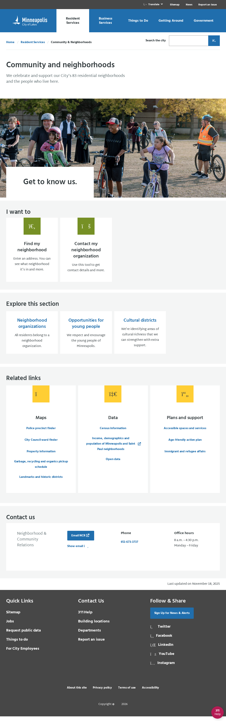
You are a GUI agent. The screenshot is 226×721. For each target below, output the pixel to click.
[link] (153, 4)
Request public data (23, 635)
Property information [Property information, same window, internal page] (41, 455)
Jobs (10, 626)
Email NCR (78, 540)
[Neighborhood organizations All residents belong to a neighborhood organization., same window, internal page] (32, 336)
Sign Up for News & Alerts (172, 617)
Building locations (93, 626)
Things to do (17, 644)
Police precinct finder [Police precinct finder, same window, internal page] (40, 432)
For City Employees (22, 653)
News (189, 5)
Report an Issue (207, 5)
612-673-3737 (129, 546)
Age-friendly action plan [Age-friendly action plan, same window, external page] (184, 443)
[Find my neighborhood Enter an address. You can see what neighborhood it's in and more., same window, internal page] (32, 251)
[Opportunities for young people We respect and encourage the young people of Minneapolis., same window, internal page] (86, 336)
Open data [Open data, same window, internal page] (113, 463)
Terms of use (127, 692)
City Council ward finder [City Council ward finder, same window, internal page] (41, 443)
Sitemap (175, 5)
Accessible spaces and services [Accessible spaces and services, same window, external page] (185, 432)
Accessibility (150, 692)
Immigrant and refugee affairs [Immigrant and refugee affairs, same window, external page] (185, 455)
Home (10, 42)
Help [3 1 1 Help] (85, 617)
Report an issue (91, 644)
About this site (77, 692)
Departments (89, 635)
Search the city (156, 40)
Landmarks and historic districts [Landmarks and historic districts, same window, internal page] (41, 480)
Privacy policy (102, 692)
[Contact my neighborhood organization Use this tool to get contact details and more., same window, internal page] (86, 251)
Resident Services (33, 42)
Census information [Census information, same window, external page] (113, 432)
